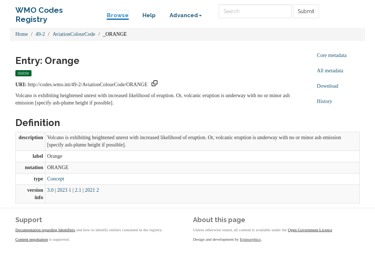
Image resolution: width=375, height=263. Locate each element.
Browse (118, 15)
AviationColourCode (74, 34)
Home (21, 34)
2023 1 (64, 190)
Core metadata (331, 55)
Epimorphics (250, 239)
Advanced (186, 15)
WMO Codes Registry (39, 11)
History (324, 101)
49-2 (40, 34)
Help (149, 15)
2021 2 (92, 190)
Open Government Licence (310, 230)
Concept (55, 179)
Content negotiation (31, 239)
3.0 (50, 190)
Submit (306, 11)
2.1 (78, 190)
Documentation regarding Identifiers (45, 230)
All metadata (330, 70)
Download (327, 86)
